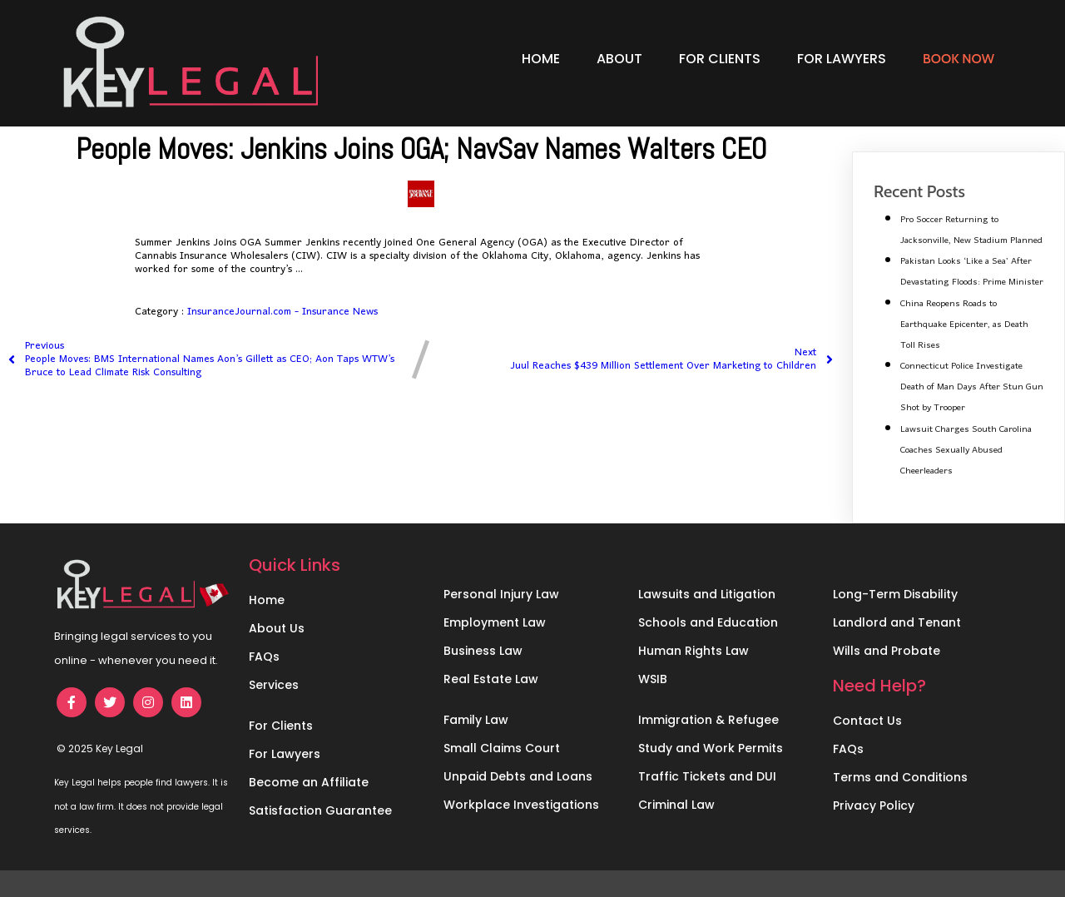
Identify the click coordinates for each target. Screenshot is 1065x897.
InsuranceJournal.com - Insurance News (282, 311)
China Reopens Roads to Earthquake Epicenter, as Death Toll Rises (964, 324)
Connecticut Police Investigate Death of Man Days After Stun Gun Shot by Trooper (971, 387)
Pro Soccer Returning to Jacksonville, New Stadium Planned (971, 230)
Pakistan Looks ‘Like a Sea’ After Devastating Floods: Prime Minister (971, 271)
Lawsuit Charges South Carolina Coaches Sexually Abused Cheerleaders (966, 450)
